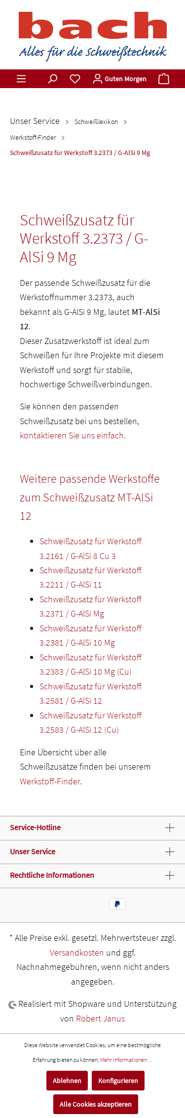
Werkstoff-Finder (50, 781)
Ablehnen (67, 1080)
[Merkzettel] (75, 78)
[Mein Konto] (119, 78)
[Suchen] (52, 78)
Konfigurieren (118, 1080)
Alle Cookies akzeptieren (96, 1104)
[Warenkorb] (163, 78)
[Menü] (21, 78)
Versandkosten (77, 952)
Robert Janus (100, 1018)
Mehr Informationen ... (126, 1059)
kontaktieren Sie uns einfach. (73, 435)
